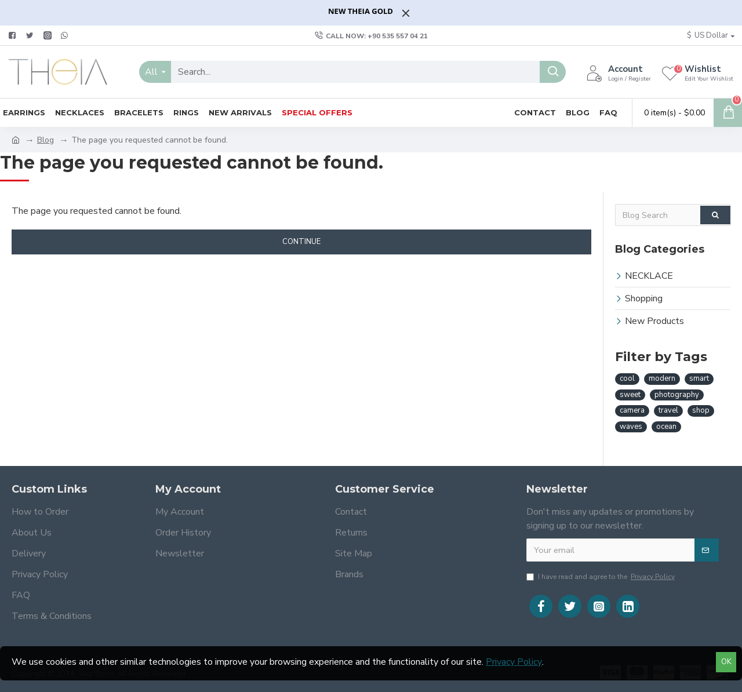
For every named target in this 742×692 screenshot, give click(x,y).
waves (631, 426)
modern (662, 378)
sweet (630, 394)
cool (627, 378)
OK (726, 662)
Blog (45, 139)
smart (699, 378)
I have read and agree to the (601, 576)
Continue (301, 241)
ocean (666, 426)
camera (632, 410)
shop (701, 410)
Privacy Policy (514, 661)
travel (668, 410)
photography (676, 394)
